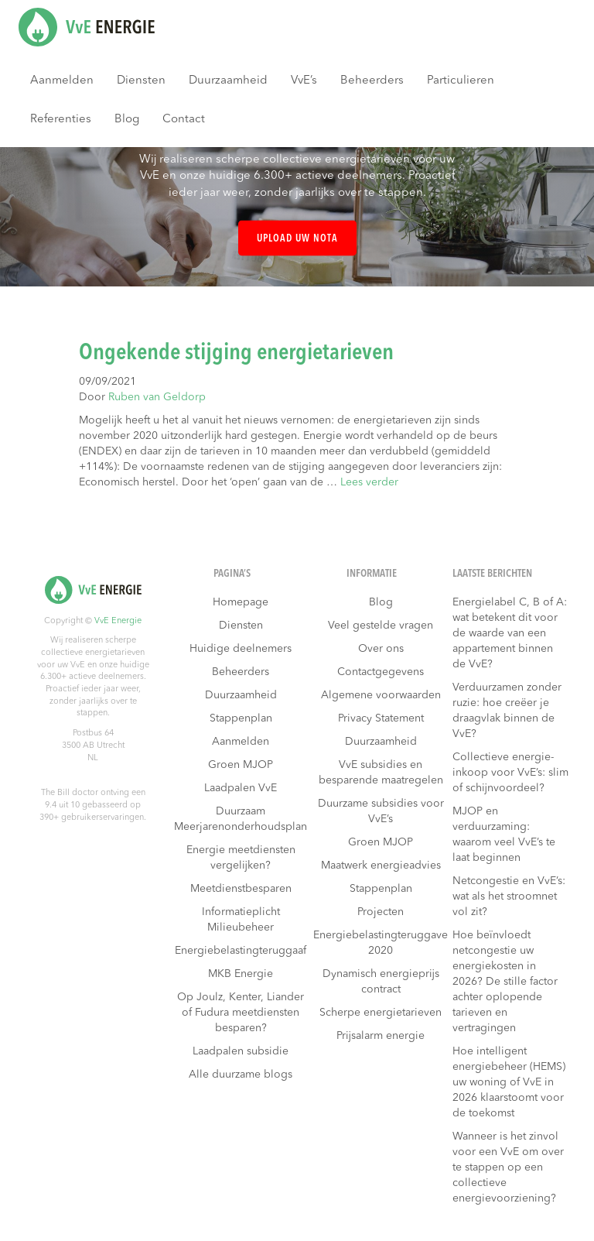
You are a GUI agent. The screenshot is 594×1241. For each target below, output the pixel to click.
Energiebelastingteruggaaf (240, 950)
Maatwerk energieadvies (381, 865)
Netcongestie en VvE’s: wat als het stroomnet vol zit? (508, 896)
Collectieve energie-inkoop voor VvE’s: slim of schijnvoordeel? (510, 773)
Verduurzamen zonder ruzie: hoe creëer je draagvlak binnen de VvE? (507, 710)
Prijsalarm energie (380, 1035)
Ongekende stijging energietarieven (236, 353)
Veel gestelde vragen (380, 625)
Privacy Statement (381, 718)
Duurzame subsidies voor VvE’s (381, 811)
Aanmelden (62, 81)
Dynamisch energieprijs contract (381, 981)
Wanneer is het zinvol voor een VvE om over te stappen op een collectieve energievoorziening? (508, 1167)
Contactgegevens (380, 672)
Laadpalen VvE (240, 788)
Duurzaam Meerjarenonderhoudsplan (240, 819)
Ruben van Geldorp (157, 397)
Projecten (380, 912)
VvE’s (304, 81)
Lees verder (369, 482)
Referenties (60, 119)
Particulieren (460, 81)
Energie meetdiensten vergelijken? (240, 858)
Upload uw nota (297, 239)
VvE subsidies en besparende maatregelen (381, 772)
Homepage (240, 602)
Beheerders (372, 81)
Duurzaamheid (228, 81)
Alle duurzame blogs (240, 1074)
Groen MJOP (240, 764)
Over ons (381, 648)
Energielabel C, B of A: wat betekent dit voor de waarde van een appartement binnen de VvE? (509, 633)
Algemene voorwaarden (381, 695)
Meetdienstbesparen (241, 888)
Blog (126, 119)
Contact (183, 119)
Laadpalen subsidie (240, 1051)
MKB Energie (240, 973)
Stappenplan (241, 718)
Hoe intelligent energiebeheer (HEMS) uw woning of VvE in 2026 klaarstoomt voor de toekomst (508, 1082)
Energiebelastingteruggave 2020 (380, 943)
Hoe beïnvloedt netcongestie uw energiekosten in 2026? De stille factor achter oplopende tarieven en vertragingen (505, 982)
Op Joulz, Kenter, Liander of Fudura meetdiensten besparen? (240, 1013)
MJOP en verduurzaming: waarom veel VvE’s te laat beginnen (503, 834)
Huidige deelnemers (240, 648)
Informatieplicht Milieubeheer (241, 920)
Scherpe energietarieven (380, 1012)
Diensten (141, 81)
